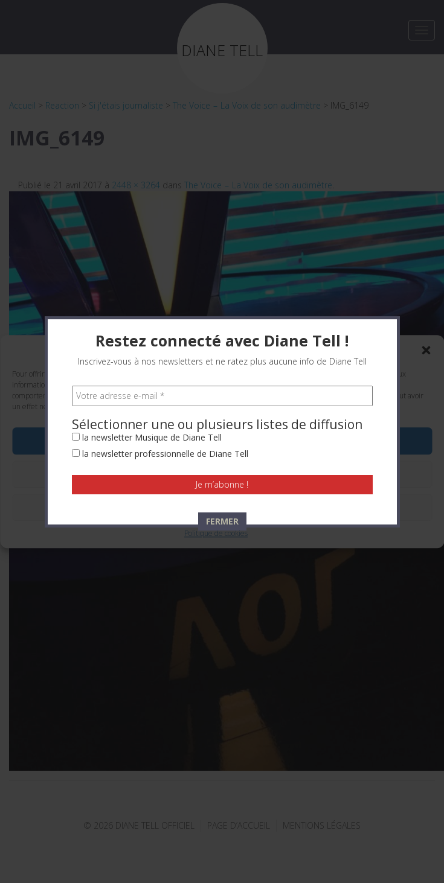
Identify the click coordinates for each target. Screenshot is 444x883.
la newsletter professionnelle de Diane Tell (160, 273)
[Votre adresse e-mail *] (222, 216)
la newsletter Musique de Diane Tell (147, 257)
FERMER (222, 341)
